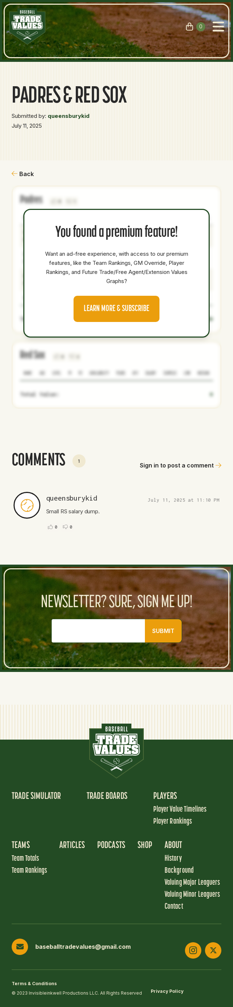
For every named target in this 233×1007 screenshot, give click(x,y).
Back (23, 174)
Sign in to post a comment (180, 465)
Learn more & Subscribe (116, 309)
